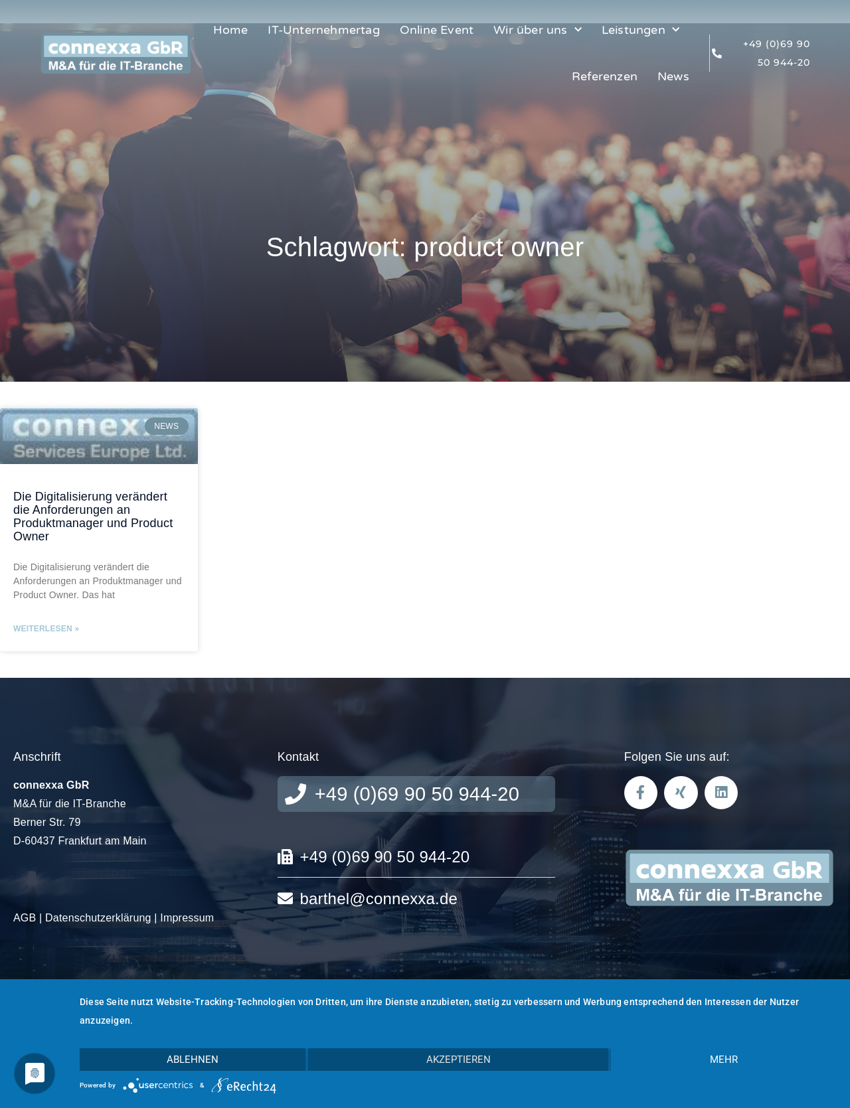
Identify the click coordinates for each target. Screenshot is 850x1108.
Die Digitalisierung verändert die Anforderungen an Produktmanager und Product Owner (93, 516)
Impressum (187, 917)
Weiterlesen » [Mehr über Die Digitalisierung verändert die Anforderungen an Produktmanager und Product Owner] (46, 628)
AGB (24, 917)
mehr (724, 1060)
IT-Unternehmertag (323, 30)
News (673, 76)
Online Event (436, 30)
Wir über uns (537, 30)
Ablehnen (192, 1060)
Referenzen (605, 76)
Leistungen (640, 30)
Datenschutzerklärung (98, 917)
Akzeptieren (458, 1060)
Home (230, 30)
